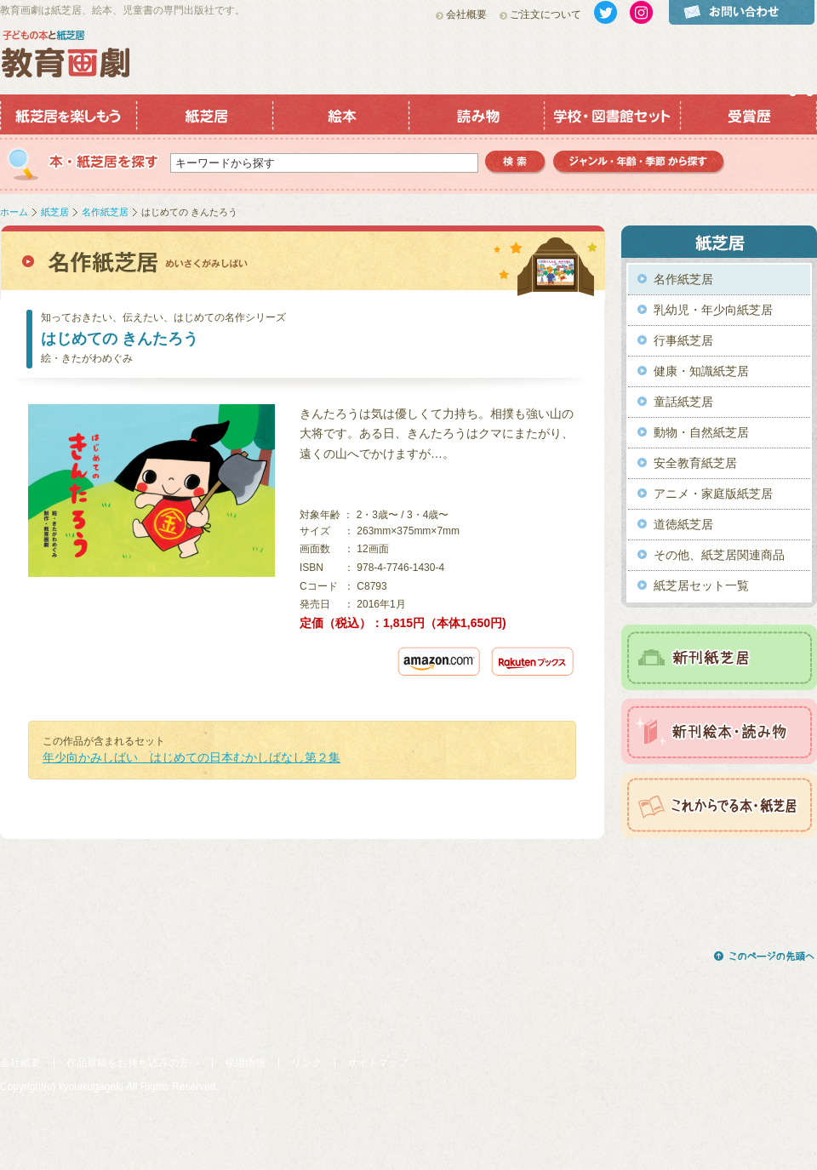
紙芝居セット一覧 (701, 585)
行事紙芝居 (683, 340)
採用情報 (245, 1063)
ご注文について (545, 14)
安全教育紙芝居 (695, 463)
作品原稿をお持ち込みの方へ (132, 1063)
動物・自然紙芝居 (701, 432)
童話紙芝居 (683, 401)
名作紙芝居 (105, 212)
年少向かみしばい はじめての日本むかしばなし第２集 (191, 757)
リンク (306, 1063)
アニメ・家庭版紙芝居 (713, 493)
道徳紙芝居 (683, 524)
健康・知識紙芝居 (701, 371)
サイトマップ (377, 1063)
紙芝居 (55, 212)
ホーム (14, 212)
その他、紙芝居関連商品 (719, 555)
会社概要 (466, 14)
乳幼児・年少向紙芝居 (713, 310)
